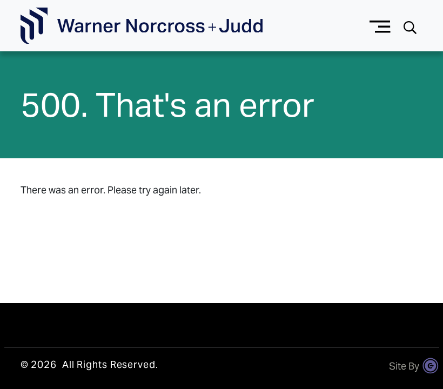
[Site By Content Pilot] (430, 365)
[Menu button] (380, 25)
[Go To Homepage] (142, 26)
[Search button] (410, 26)
